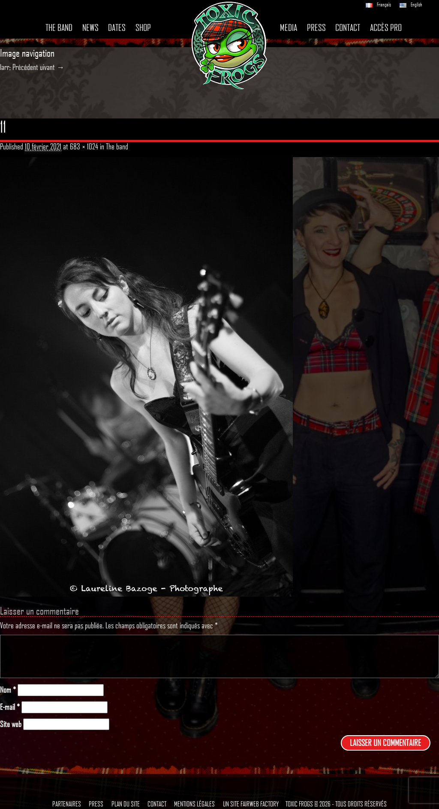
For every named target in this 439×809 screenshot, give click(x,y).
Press (316, 27)
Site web (10, 724)
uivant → (52, 67)
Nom (8, 689)
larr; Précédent (19, 67)
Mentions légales (194, 804)
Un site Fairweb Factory (251, 804)
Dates (117, 27)
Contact (347, 27)
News (90, 27)
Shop (143, 27)
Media (288, 27)
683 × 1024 (84, 146)
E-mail (10, 707)
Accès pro (386, 27)
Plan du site (125, 804)
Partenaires (66, 804)
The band (58, 27)
